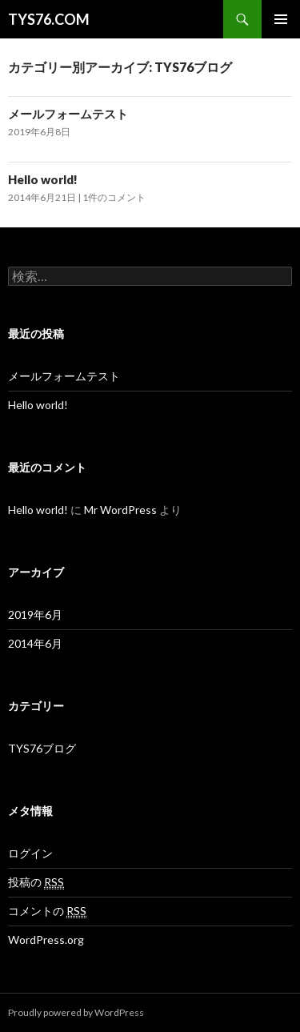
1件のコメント (114, 197)
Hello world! (43, 179)
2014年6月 (35, 643)
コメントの (47, 911)
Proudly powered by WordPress (76, 1012)
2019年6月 (35, 614)
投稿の (36, 882)
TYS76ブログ (42, 748)
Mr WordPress (120, 509)
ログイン (30, 853)
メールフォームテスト (68, 113)
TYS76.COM (49, 19)
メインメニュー (281, 19)
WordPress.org (46, 939)
